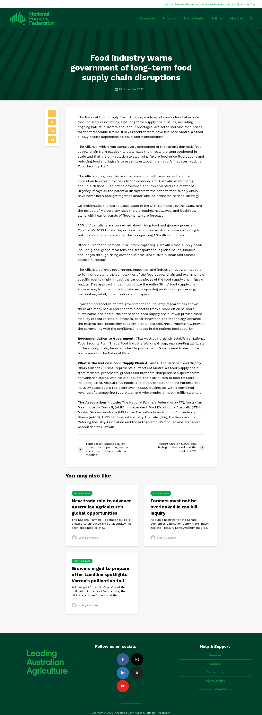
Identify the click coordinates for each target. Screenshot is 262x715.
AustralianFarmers (212, 4)
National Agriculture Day (240, 4)
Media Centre (194, 18)
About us (237, 18)
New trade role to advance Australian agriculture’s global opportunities (102, 507)
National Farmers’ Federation (181, 4)
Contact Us (215, 665)
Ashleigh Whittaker (86, 537)
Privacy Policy (215, 673)
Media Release (82, 493)
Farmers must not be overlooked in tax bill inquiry (174, 507)
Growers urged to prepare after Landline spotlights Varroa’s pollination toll (100, 574)
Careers (215, 656)
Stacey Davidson (163, 537)
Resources (147, 18)
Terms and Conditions (215, 682)
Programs (170, 18)
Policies (217, 18)
